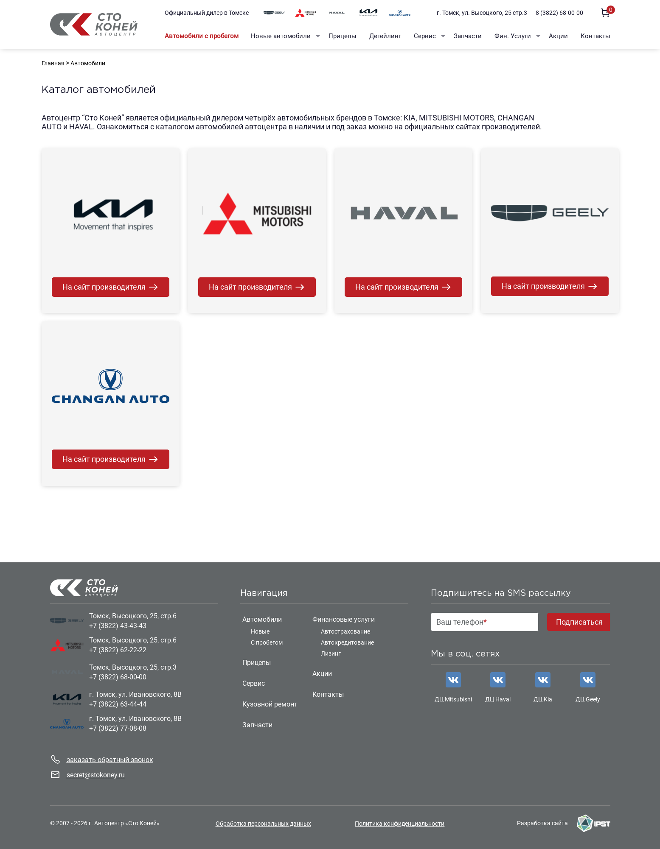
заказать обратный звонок (110, 760)
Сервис (425, 36)
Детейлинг (385, 36)
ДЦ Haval (498, 699)
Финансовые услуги (343, 619)
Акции (558, 36)
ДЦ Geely (588, 699)
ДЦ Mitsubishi (453, 699)
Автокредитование (347, 642)
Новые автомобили (281, 36)
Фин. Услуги (512, 36)
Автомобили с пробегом (202, 36)
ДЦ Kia (543, 699)
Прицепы (343, 36)
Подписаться (579, 621)
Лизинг (331, 653)
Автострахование (345, 631)
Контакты (595, 36)
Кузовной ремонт (270, 704)
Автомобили (262, 619)
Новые (260, 631)
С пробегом (267, 642)
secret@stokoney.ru (96, 775)
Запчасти (468, 36)
